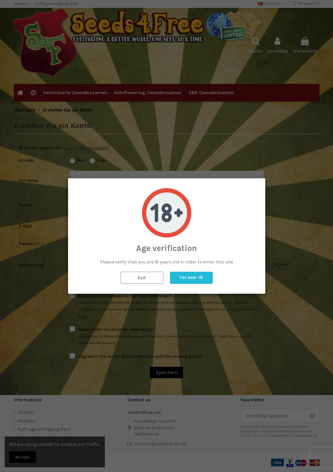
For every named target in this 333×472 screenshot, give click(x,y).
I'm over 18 (191, 277)
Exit (142, 278)
